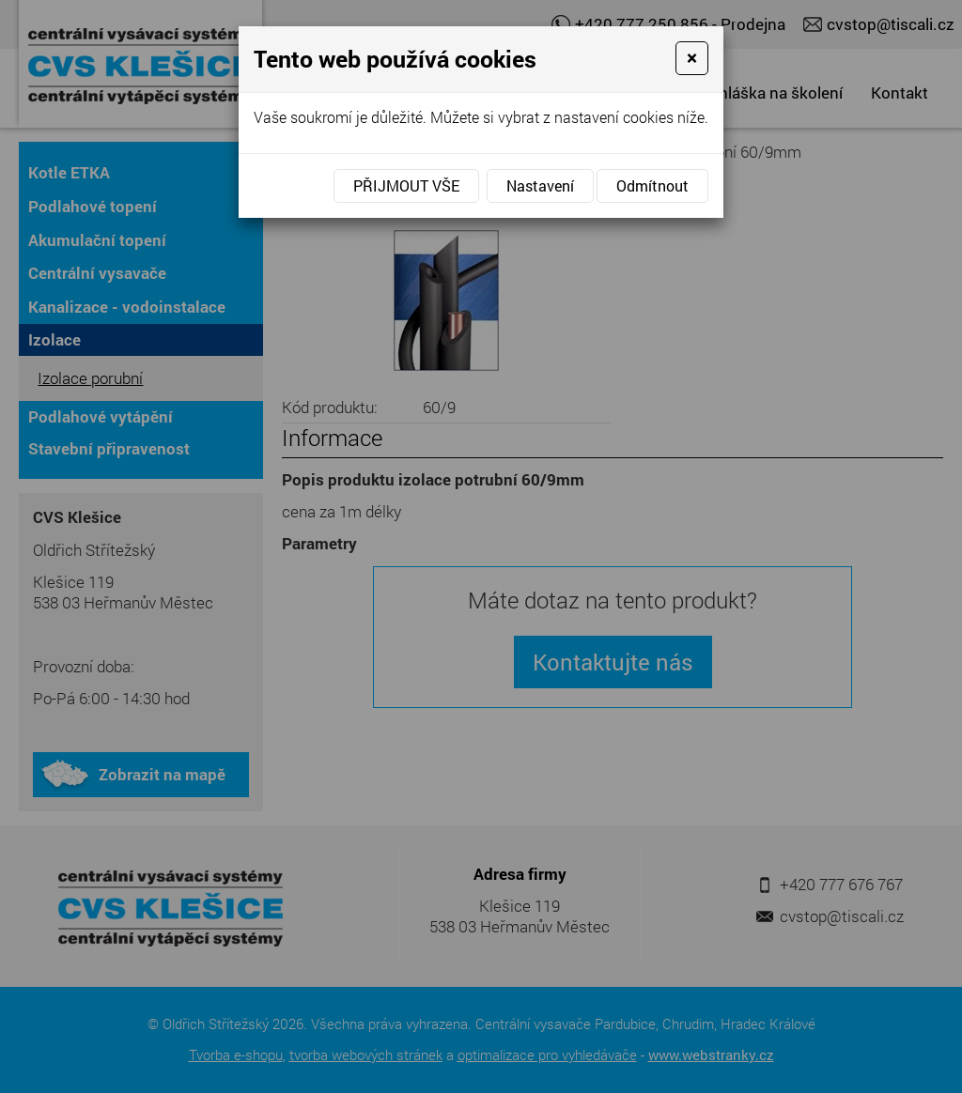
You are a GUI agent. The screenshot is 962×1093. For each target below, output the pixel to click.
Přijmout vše (406, 185)
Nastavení (540, 185)
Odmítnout (652, 185)
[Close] (691, 58)
